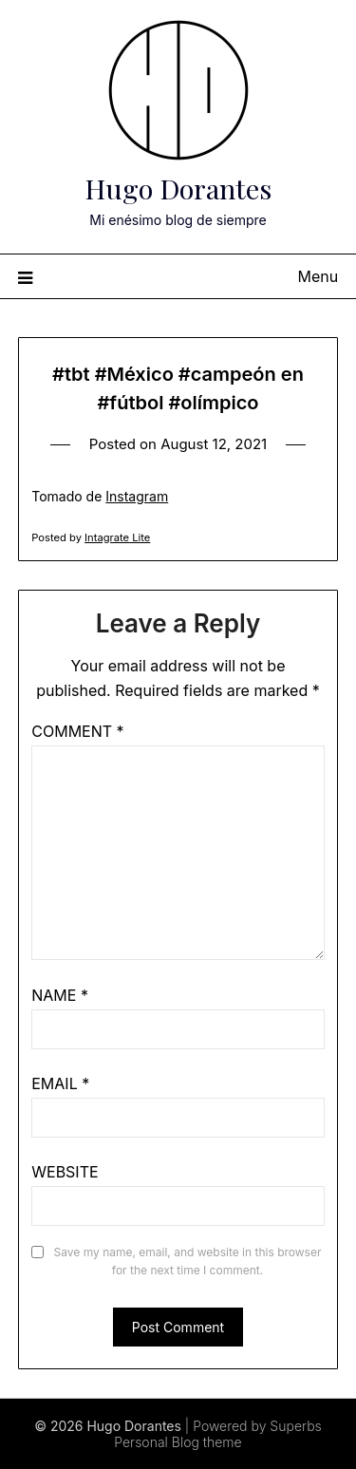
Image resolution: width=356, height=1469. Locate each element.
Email (60, 1083)
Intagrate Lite (117, 537)
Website (64, 1171)
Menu (318, 276)
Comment (77, 731)
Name (59, 995)
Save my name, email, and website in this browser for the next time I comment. (188, 1261)
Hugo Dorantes (178, 188)
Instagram (136, 496)
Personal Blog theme (177, 1442)
